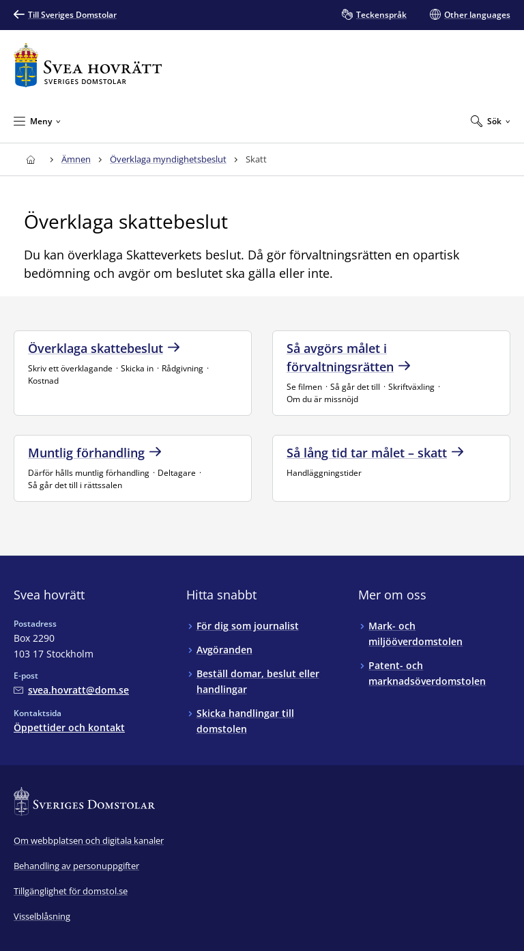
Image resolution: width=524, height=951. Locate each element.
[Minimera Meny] (37, 120)
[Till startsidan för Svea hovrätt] (88, 65)
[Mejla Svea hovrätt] (71, 690)
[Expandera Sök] (490, 120)
